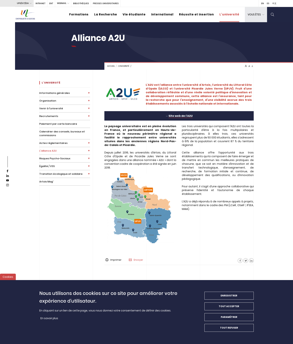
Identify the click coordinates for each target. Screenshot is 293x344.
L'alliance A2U (48, 151)
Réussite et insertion (196, 14)
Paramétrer (229, 318)
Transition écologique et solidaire (61, 174)
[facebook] (7, 171)
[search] (272, 14)
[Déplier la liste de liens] (89, 93)
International (162, 14)
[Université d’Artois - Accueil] (25, 14)
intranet (40, 3)
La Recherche (105, 14)
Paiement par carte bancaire (58, 124)
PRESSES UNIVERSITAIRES (106, 3)
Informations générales (54, 93)
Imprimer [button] (113, 259)
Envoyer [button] (136, 259)
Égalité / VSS (47, 166)
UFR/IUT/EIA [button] (23, 3)
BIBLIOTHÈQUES (81, 3)
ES (268, 3)
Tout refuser (229, 329)
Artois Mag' (46, 181)
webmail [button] (61, 3)
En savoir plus (49, 320)
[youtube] (7, 180)
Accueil (111, 66)
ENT (51, 3)
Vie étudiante (134, 14)
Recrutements (48, 116)
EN (262, 3)
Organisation (47, 101)
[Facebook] (240, 260)
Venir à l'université (51, 108)
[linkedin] (7, 176)
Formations (79, 14)
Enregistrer (229, 297)
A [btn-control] (246, 66)
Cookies (8, 278)
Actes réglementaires (53, 143)
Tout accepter (229, 307)
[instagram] (7, 185)
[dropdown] (256, 14)
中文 (274, 3)
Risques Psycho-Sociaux (54, 158)
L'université (229, 14)
